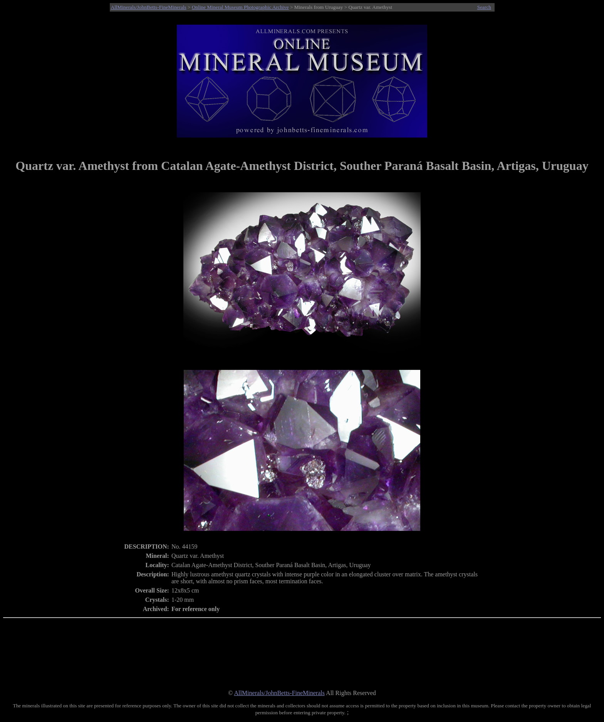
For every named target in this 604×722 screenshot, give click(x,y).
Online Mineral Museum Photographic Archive (240, 7)
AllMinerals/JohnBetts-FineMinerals (148, 7)
